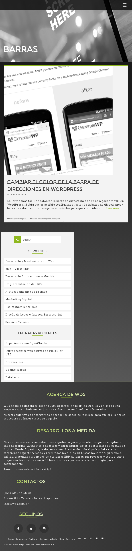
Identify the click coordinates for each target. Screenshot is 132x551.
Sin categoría (20, 219)
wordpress (56, 219)
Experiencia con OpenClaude (26, 343)
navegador (46, 219)
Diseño (12, 219)
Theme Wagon (15, 369)
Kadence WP (48, 545)
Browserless (14, 362)
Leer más (112, 208)
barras (34, 219)
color (40, 219)
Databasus (12, 377)
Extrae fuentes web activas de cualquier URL (34, 352)
